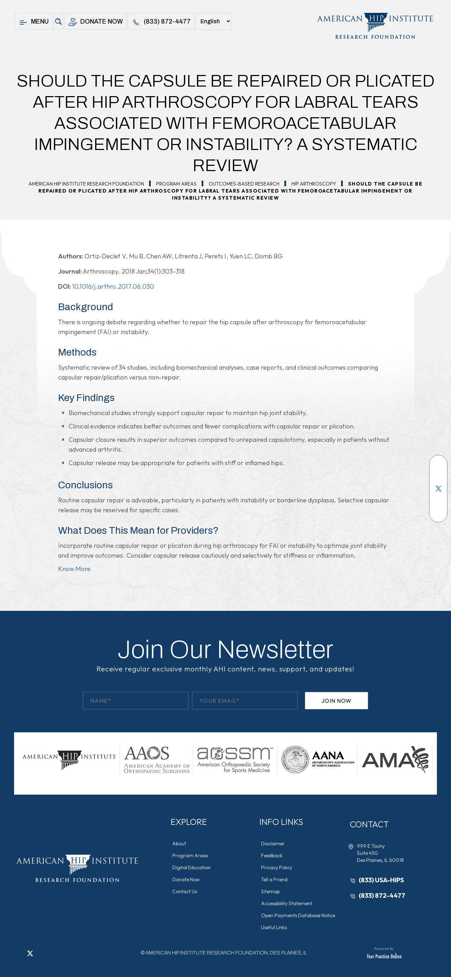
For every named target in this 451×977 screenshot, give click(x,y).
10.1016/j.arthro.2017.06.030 (113, 286)
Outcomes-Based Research (244, 184)
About (179, 843)
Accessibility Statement (286, 903)
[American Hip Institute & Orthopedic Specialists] (374, 25)
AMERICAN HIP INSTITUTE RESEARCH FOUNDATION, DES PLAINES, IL (226, 953)
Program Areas (176, 184)
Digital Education (191, 867)
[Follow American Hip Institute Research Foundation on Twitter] (438, 488)
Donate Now (95, 22)
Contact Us (184, 891)
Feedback (272, 855)
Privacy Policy (276, 867)
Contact (369, 824)
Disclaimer (273, 843)
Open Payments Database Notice (298, 915)
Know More (74, 569)
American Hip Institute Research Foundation (86, 184)
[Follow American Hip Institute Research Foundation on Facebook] (438, 467)
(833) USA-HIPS (381, 880)
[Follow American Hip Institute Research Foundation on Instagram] (438, 510)
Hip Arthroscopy (313, 184)
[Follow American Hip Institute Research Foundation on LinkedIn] (438, 499)
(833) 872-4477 (161, 22)
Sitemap (270, 891)
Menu (34, 22)
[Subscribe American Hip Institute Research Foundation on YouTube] (438, 478)
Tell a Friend (274, 879)
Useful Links (274, 927)
